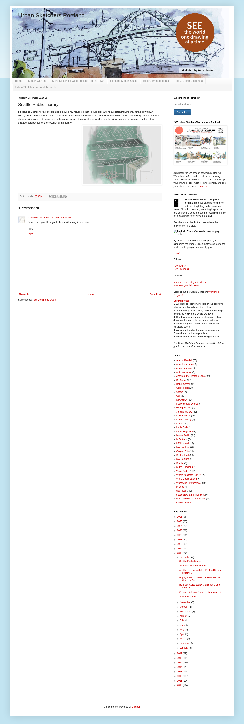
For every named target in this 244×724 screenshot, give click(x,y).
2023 (180, 530)
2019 (180, 548)
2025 (180, 521)
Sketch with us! (37, 80)
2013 (180, 671)
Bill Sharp (181, 380)
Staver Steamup (187, 596)
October (184, 606)
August (184, 616)
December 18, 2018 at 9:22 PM (55, 217)
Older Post (155, 294)
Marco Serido (183, 435)
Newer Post (25, 294)
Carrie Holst (182, 388)
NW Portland (183, 447)
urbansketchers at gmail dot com (190, 282)
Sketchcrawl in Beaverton (192, 565)
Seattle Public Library (190, 561)
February (185, 643)
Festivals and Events (187, 403)
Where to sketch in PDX (188, 475)
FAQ (177, 253)
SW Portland (182, 459)
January (184, 647)
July (182, 620)
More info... (205, 186)
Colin (179, 395)
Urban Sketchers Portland (51, 15)
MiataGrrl (33, 217)
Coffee (179, 392)
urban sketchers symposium (190, 498)
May (182, 629)
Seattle (180, 463)
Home (18, 80)
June (182, 625)
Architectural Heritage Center (191, 376)
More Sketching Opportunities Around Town (78, 80)
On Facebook (182, 269)
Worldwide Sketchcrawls (189, 483)
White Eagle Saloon (186, 478)
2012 (180, 676)
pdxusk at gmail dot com (186, 285)
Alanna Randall (184, 360)
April (182, 634)
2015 (180, 662)
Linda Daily (182, 427)
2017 (180, 653)
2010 (180, 685)
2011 (180, 680)
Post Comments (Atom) (44, 299)
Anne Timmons (184, 368)
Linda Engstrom (184, 431)
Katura (179, 423)
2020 (180, 544)
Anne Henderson (185, 364)
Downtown (181, 400)
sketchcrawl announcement (190, 494)
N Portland (182, 439)
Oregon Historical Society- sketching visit (200, 592)
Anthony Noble (184, 372)
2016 (180, 658)
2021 (180, 539)
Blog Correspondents (156, 80)
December (185, 557)
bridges (180, 486)
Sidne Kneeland (184, 467)
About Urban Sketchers (189, 80)
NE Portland (182, 443)
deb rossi (181, 491)
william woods (183, 502)
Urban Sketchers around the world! (36, 87)
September (186, 611)
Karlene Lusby (183, 419)
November (185, 602)
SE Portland (182, 455)
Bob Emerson (183, 384)
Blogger (136, 706)
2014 (180, 667)
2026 (180, 517)
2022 (180, 535)
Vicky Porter (182, 471)
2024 (180, 526)
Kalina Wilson (183, 415)
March (183, 638)
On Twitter (180, 266)
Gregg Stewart (183, 407)
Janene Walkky (184, 411)
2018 (180, 553)
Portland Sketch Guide (123, 80)
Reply (31, 233)
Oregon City (182, 451)
